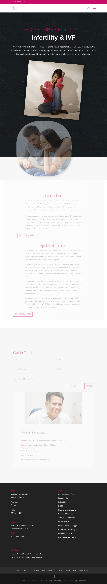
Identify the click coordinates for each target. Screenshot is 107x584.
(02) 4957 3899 (17, 536)
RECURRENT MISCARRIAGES (30, 233)
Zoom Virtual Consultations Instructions (28, 554)
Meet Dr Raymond (48, 570)
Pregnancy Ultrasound (67, 510)
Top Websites (80, 580)
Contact (60, 570)
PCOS (60, 506)
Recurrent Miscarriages (67, 529)
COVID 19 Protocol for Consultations (27, 558)
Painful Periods (64, 502)
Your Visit (35, 570)
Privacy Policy (71, 570)
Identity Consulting (53, 580)
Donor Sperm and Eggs (67, 525)
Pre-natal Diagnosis (66, 514)
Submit (88, 388)
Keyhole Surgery (65, 533)
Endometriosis (64, 498)
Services (26, 570)
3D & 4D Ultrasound (66, 518)
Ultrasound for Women (67, 537)
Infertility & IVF (64, 522)
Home (18, 570)
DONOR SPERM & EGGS (23, 309)
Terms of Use (83, 570)
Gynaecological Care (66, 494)
